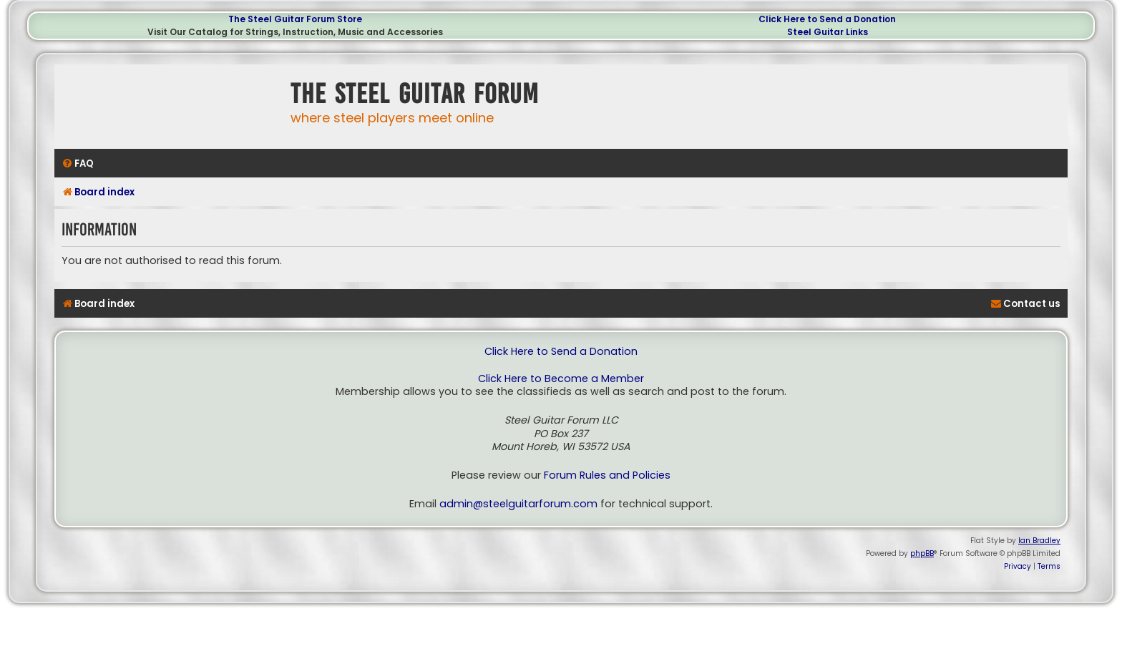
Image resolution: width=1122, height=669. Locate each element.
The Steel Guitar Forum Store (295, 19)
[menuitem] (78, 163)
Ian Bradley (1039, 540)
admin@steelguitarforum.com (518, 504)
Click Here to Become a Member (561, 379)
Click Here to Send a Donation (827, 19)
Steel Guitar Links (827, 32)
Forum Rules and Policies (607, 475)
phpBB (922, 553)
